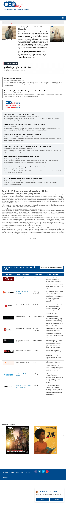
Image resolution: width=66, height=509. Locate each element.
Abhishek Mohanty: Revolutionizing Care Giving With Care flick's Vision (17, 97)
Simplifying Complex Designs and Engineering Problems (21, 185)
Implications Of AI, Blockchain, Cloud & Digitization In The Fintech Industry (27, 175)
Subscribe (5, 506)
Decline (57, 499)
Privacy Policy (18, 501)
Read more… (39, 496)
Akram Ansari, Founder (21, 306)
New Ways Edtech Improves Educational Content (19, 143)
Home (5, 23)
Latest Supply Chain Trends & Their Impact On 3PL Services (22, 163)
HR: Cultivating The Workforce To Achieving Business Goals (23, 207)
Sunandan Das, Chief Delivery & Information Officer (23, 415)
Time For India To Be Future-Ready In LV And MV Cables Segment (25, 195)
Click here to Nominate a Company (51, 296)
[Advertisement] (33, 75)
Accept (42, 499)
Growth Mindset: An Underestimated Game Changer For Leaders (24, 153)
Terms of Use (26, 501)
